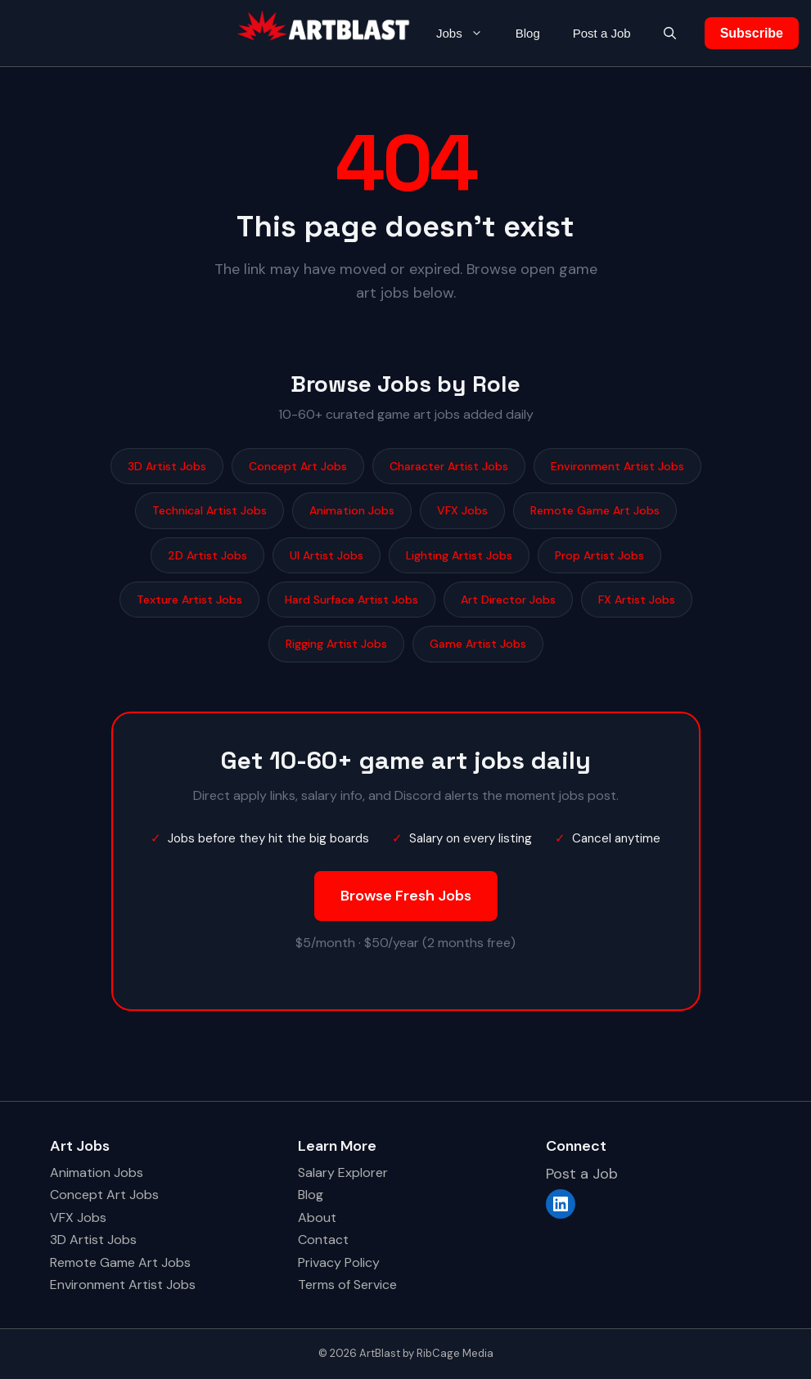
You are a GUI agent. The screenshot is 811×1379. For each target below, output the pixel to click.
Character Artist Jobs (449, 466)
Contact (323, 1239)
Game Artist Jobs (478, 643)
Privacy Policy (339, 1262)
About (317, 1217)
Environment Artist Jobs (617, 466)
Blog (528, 33)
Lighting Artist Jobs (459, 555)
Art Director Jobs (508, 599)
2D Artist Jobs (207, 555)
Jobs (467, 33)
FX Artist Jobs (636, 599)
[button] (669, 33)
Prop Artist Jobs (599, 555)
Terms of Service (347, 1284)
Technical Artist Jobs (209, 510)
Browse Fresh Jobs (405, 895)
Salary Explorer (343, 1172)
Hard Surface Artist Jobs (351, 599)
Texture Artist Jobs (189, 599)
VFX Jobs (462, 510)
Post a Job (602, 33)
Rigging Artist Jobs (336, 643)
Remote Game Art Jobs (595, 510)
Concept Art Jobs (298, 466)
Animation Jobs (351, 510)
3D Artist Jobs (167, 466)
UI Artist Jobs (326, 555)
